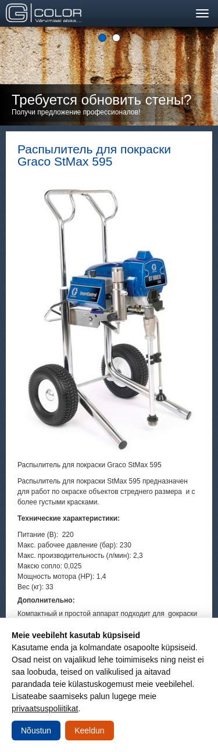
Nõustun (36, 730)
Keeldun (89, 730)
